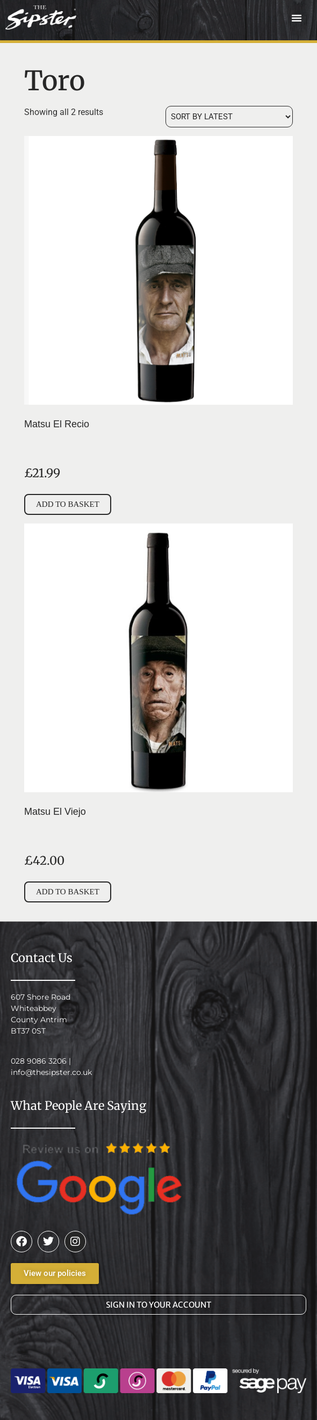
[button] (297, 18)
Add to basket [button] (67, 504)
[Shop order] (229, 116)
